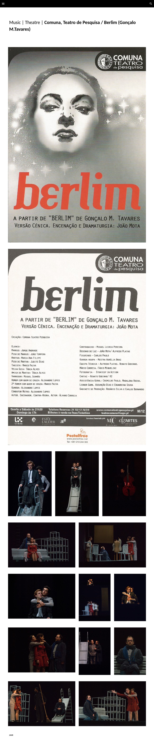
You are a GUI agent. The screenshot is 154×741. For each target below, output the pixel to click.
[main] (77, 25)
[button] (3, 3)
